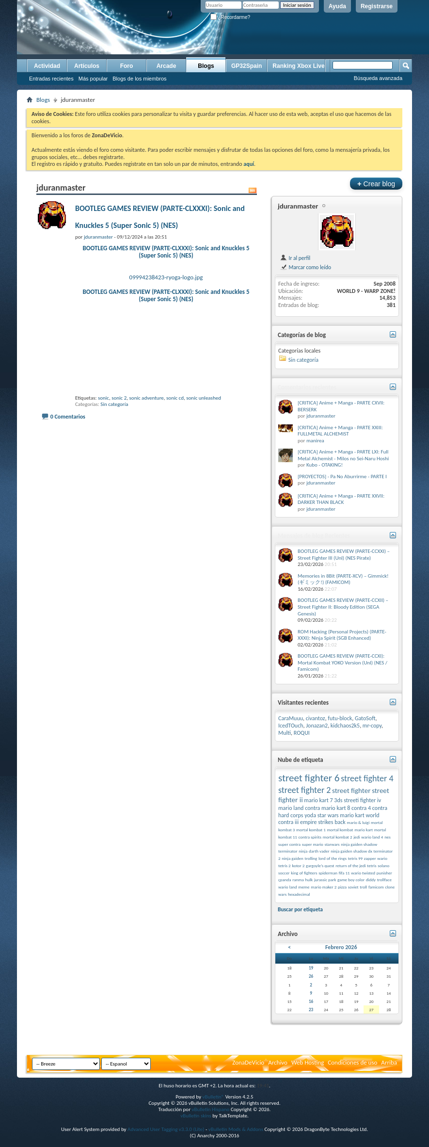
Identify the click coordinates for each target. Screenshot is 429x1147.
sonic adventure (146, 398)
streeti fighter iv (362, 800)
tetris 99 (355, 858)
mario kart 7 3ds (323, 800)
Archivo (277, 1062)
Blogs (206, 66)
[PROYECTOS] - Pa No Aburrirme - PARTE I (342, 476)
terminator (288, 851)
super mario (312, 844)
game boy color (351, 879)
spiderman (327, 872)
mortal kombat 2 (337, 837)
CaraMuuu (290, 718)
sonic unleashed (203, 398)
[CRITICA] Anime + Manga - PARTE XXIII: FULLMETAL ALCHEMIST (340, 430)
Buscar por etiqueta (300, 909)
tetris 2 (284, 865)
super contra (289, 844)
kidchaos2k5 (345, 725)
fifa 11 (344, 872)
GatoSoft (365, 718)
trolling (310, 858)
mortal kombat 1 (311, 829)
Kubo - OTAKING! (324, 465)
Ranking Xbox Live (298, 66)
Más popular (93, 78)
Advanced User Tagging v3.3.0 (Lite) (165, 1129)
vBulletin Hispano (211, 1109)
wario (382, 858)
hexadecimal (299, 894)
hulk (309, 879)
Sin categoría (114, 404)
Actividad (47, 66)
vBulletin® (213, 1097)
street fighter (351, 790)
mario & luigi (358, 822)
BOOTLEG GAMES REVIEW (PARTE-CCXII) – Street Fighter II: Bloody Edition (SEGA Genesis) (343, 606)
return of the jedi (350, 865)
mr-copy (372, 725)
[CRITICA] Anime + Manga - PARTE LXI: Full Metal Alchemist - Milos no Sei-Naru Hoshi (343, 455)
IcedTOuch (290, 725)
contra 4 (361, 808)
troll (363, 886)
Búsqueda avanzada (378, 78)
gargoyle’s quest (320, 865)
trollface (384, 879)
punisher (384, 872)
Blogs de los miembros (139, 78)
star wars (328, 815)
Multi (284, 732)
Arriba (389, 1062)
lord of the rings (332, 858)
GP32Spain (246, 66)
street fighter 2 (304, 790)
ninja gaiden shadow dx (351, 851)
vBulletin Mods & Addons (235, 1129)
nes (387, 837)
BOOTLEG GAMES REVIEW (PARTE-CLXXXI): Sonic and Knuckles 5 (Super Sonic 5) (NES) (165, 251)
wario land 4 (372, 837)
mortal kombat (340, 829)
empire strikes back (323, 822)
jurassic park (325, 879)
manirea (315, 440)
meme (303, 886)
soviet (353, 886)
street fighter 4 (367, 778)
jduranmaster (298, 206)
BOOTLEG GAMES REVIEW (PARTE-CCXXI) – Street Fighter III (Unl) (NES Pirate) (344, 554)
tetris (371, 865)
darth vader (319, 851)
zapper (370, 858)
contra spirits (310, 837)
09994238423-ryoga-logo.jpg (166, 277)
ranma (298, 879)
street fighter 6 (308, 778)
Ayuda (337, 6)
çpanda (284, 879)
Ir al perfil (295, 258)
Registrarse (377, 6)
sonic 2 (119, 398)
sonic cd (175, 398)
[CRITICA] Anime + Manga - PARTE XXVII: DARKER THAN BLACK (341, 499)
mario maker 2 (323, 886)
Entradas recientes (51, 78)
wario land (287, 886)
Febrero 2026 (341, 947)
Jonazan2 (317, 725)
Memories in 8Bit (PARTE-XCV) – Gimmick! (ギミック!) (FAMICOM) (343, 579)
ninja (303, 851)
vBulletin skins (195, 1116)
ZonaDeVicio (248, 1062)
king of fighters (304, 872)
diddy (371, 879)
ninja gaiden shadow (359, 844)
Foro (126, 66)
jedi (356, 837)
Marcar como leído (305, 267)
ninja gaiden (292, 858)
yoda (310, 815)
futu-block (340, 718)
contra (312, 808)
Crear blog (376, 183)
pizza (342, 886)
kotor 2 (298, 865)
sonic (103, 398)
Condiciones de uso (352, 1062)
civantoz (315, 718)
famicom (376, 886)
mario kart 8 (335, 808)
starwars (332, 844)
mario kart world (359, 815)
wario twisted (363, 872)
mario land (290, 808)
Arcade (166, 66)
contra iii (288, 822)
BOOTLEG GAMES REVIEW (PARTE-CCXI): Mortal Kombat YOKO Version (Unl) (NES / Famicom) (342, 662)
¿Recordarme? (230, 17)
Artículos (86, 66)
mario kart (363, 829)
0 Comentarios (67, 416)
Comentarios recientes (307, 387)
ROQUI (302, 732)
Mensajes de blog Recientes (314, 535)
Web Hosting (307, 1062)
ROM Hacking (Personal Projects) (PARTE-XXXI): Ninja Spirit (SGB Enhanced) (342, 635)
